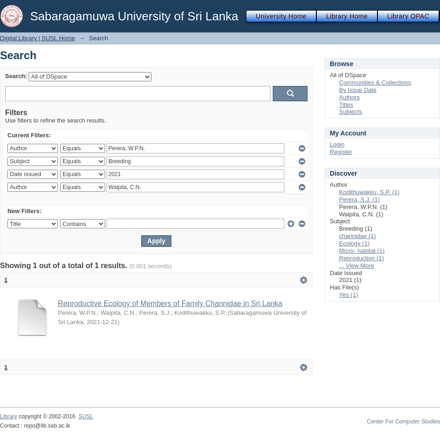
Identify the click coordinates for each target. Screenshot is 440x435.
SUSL (85, 416)
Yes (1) (348, 294)
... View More (356, 265)
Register (341, 151)
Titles (346, 104)
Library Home (347, 16)
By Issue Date (358, 89)
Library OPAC (408, 16)
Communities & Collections (375, 82)
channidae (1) (357, 236)
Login (337, 144)
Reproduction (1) (361, 258)
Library (8, 416)
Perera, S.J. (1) (359, 199)
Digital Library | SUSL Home (37, 38)
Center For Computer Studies (403, 421)
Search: (16, 76)
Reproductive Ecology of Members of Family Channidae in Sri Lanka (170, 303)
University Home (281, 16)
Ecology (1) (354, 243)
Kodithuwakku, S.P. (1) (369, 192)
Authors (349, 97)
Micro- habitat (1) (361, 250)
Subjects (350, 111)
